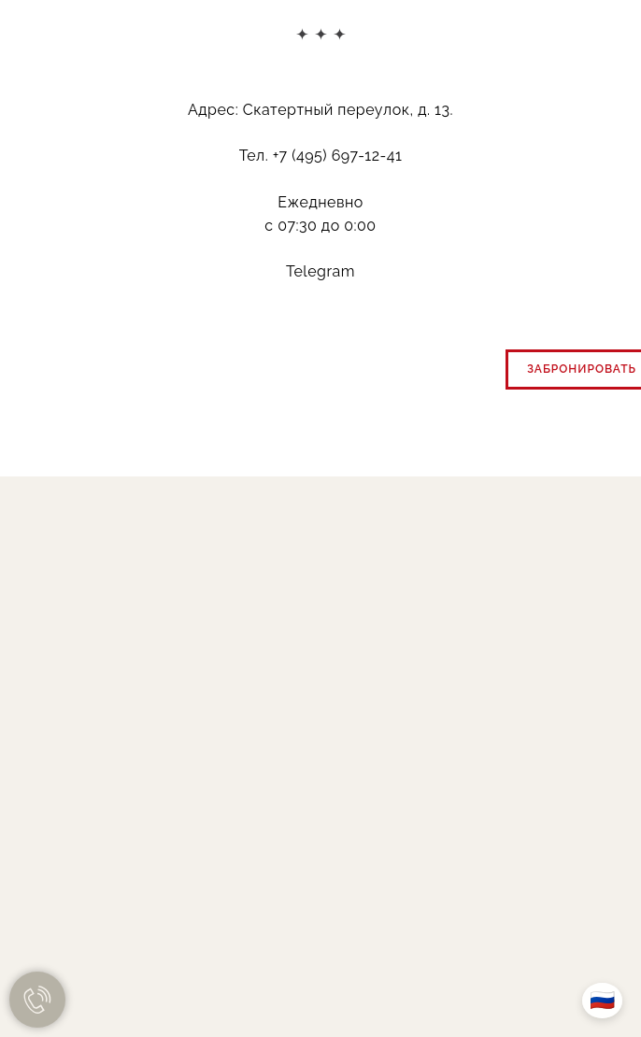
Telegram (320, 271)
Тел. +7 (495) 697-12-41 (321, 155)
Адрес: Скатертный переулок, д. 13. (320, 110)
